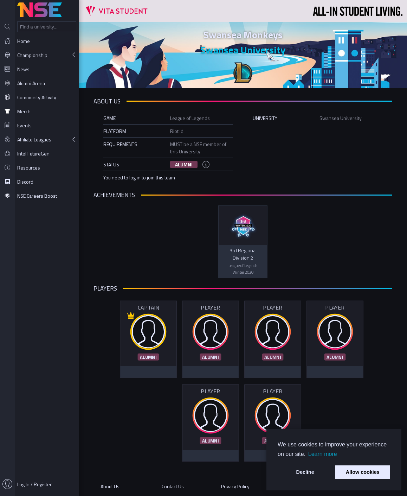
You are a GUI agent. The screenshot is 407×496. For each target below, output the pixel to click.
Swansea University (242, 49)
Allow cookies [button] (363, 472)
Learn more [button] (322, 454)
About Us (110, 486)
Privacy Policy (235, 486)
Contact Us (173, 486)
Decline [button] (305, 472)
